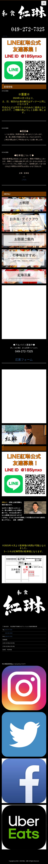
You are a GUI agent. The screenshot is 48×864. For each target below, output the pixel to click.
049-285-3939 (8, 633)
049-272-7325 (8, 629)
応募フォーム (24, 359)
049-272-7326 (8, 636)
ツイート (5, 36)
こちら (24, 179)
